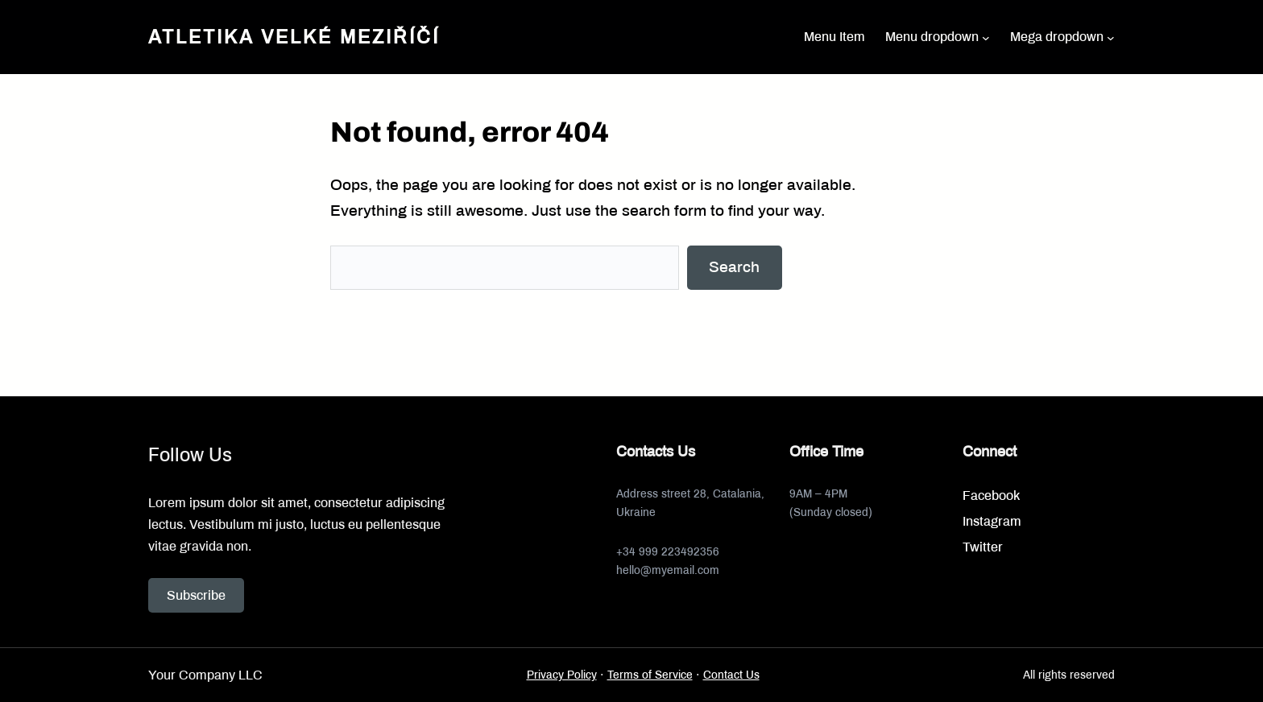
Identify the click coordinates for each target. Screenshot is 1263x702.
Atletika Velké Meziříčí (294, 37)
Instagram (992, 521)
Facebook (991, 495)
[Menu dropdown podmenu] (986, 37)
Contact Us (731, 675)
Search (734, 266)
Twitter (983, 547)
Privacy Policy (562, 675)
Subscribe (196, 595)
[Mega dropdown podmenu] (1111, 37)
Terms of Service (650, 675)
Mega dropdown (1057, 36)
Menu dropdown (932, 36)
